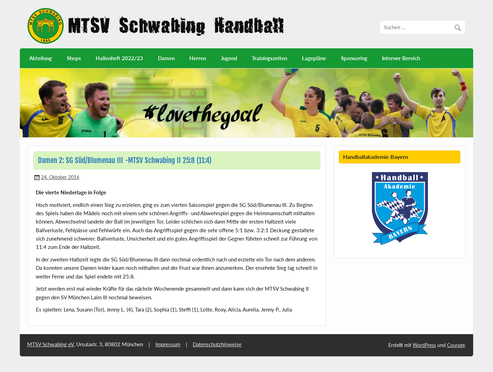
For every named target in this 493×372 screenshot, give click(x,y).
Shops (74, 58)
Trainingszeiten (269, 58)
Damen (166, 58)
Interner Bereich (401, 58)
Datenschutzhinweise (217, 344)
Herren (197, 58)
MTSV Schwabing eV (50, 344)
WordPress (424, 345)
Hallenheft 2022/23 (119, 58)
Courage (456, 345)
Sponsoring (354, 58)
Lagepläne (314, 58)
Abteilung (40, 58)
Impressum (168, 344)
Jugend (229, 58)
